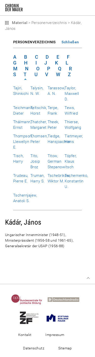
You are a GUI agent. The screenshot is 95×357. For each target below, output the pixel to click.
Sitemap (65, 348)
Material (19, 22)
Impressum (54, 335)
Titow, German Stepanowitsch (61, 161)
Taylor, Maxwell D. (72, 93)
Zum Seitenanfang (88, 278)
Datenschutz (33, 348)
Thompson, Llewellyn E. (23, 142)
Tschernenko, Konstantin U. (76, 181)
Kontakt (25, 335)
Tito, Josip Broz (35, 161)
